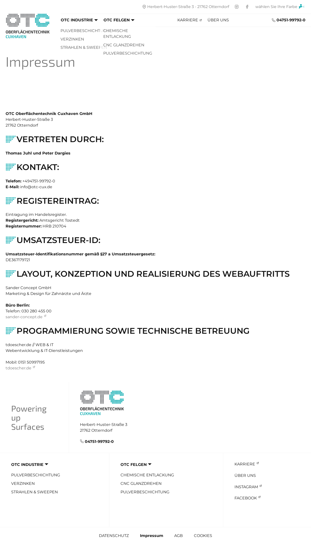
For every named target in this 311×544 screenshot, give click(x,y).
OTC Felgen (117, 20)
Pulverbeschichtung (35, 475)
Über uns (218, 20)
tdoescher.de (18, 368)
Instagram (246, 487)
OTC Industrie (77, 20)
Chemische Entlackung (147, 475)
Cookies (203, 535)
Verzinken (23, 483)
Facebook (245, 498)
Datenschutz (114, 535)
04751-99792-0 (290, 20)
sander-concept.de (24, 317)
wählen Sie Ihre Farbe (279, 7)
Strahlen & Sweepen (34, 492)
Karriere (187, 20)
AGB (178, 535)
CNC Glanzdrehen (141, 483)
